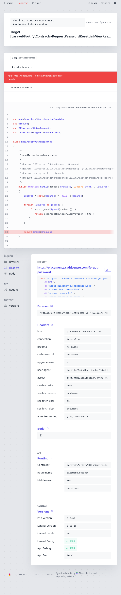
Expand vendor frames (23, 57)
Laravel (50, 574)
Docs (36, 574)
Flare (80, 573)
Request (8, 256)
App (6, 284)
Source (23, 574)
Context (8, 300)
